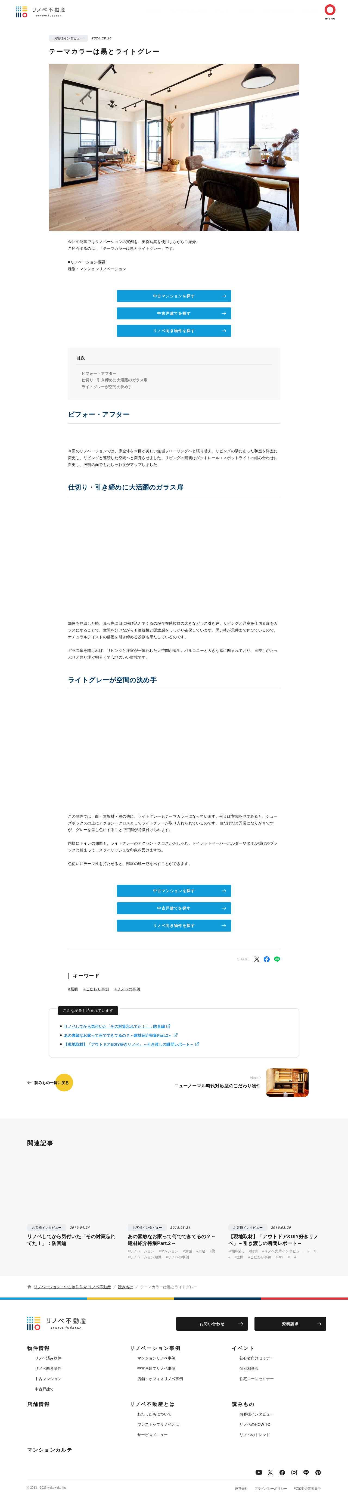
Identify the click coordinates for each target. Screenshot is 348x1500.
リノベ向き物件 (48, 1368)
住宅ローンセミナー (257, 1379)
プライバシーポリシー (270, 1488)
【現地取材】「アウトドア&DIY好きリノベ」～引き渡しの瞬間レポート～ (129, 1044)
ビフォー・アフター (99, 373)
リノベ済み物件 (48, 1358)
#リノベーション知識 (144, 1257)
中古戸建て (44, 1389)
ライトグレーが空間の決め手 (107, 387)
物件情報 (132, 10)
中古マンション (48, 1379)
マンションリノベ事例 (156, 1358)
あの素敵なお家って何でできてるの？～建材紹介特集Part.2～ (118, 1035)
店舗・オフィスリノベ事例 (160, 1379)
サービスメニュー (152, 1435)
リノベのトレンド (255, 1435)
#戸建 (200, 1251)
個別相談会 (249, 1368)
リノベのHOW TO (255, 1424)
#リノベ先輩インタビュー (282, 1251)
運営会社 (241, 1488)
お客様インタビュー (257, 1414)
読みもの (302, 10)
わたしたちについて (154, 1414)
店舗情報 (232, 10)
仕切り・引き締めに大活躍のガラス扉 (115, 380)
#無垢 (187, 1251)
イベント (205, 10)
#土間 (239, 1257)
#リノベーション (141, 1251)
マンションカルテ (50, 1450)
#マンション (168, 1251)
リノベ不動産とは (267, 10)
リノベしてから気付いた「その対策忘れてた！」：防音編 (114, 1026)
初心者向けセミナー (257, 1358)
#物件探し (236, 1251)
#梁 (212, 1251)
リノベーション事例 (169, 10)
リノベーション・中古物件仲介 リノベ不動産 (72, 1287)
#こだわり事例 (96, 989)
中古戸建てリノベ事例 (156, 1368)
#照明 (73, 989)
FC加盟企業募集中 (307, 1488)
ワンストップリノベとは (158, 1424)
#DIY (280, 1257)
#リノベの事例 (127, 989)
